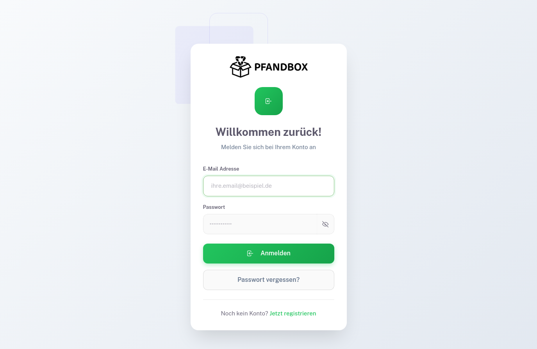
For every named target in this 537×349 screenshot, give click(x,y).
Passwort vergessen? (268, 279)
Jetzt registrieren (292, 313)
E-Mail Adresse (221, 169)
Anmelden (268, 253)
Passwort (214, 207)
